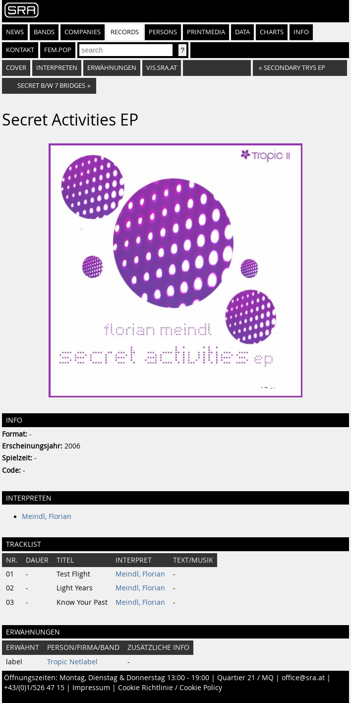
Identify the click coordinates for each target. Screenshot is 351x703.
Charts (272, 32)
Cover (16, 68)
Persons (163, 32)
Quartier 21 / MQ (245, 677)
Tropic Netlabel (72, 661)
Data (242, 32)
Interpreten (56, 68)
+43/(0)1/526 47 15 (34, 687)
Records (125, 32)
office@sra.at (303, 677)
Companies (82, 32)
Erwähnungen (111, 68)
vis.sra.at (161, 68)
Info (301, 32)
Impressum (91, 687)
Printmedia (206, 32)
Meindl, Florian (46, 516)
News (15, 32)
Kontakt (20, 50)
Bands (44, 32)
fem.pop (57, 50)
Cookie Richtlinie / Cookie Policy (170, 687)
